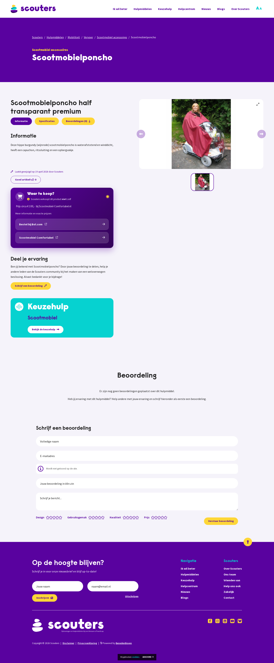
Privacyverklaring (87, 643)
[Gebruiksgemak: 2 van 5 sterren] (94, 517)
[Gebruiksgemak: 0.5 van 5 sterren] (89, 517)
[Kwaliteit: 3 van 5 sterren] (131, 517)
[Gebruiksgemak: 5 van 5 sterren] (103, 517)
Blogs (221, 9)
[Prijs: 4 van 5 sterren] (163, 517)
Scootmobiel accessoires (112, 37)
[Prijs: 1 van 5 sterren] (153, 517)
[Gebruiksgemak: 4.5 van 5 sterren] (102, 517)
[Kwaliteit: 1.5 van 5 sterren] (127, 517)
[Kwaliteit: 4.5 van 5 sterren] (136, 517)
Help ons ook (232, 586)
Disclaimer (68, 643)
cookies (135, 657)
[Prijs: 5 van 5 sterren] (166, 517)
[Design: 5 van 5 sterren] (61, 517)
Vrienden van (232, 580)
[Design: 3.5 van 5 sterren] (56, 517)
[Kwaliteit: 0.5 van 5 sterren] (123, 517)
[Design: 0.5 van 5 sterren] (47, 517)
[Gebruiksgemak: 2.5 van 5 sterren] (95, 517)
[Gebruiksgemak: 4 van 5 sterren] (100, 517)
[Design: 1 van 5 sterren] (48, 517)
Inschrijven (44, 597)
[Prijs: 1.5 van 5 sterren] (155, 517)
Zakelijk (229, 592)
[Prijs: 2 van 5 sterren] (157, 517)
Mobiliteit (74, 37)
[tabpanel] (62, 147)
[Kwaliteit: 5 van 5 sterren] (138, 517)
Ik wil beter (120, 9)
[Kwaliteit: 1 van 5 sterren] (125, 517)
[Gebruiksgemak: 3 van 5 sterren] (97, 517)
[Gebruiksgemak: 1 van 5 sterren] (91, 517)
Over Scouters (240, 9)
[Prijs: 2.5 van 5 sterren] (158, 517)
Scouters (37, 37)
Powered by (116, 643)
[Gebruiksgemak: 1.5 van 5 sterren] (92, 517)
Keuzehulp (165, 9)
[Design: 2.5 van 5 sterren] (53, 517)
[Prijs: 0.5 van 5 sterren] (152, 517)
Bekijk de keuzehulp (45, 329)
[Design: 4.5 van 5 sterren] (59, 517)
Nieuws (206, 9)
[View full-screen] (258, 104)
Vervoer (88, 37)
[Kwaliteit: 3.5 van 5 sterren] (133, 517)
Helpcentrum (186, 9)
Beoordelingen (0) (78, 121)
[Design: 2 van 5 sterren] (51, 517)
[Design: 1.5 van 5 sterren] (50, 517)
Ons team (230, 574)
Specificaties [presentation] (47, 121)
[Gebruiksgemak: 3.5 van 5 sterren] (99, 517)
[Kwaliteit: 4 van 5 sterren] (135, 517)
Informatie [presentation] (21, 121)
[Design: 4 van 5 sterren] (58, 517)
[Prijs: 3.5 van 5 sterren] (161, 517)
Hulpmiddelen (143, 9)
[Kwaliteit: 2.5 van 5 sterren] (130, 517)
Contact (229, 597)
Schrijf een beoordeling (31, 285)
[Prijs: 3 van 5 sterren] (160, 517)
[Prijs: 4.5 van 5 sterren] (165, 517)
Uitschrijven (131, 596)
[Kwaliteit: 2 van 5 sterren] (128, 517)
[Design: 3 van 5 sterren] (55, 517)
